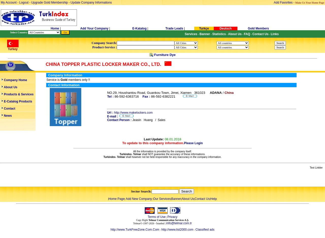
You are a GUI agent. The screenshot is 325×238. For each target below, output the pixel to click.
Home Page (116, 199)
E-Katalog (139, 28)
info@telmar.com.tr (179, 223)
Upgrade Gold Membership (50, 2)
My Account (9, 2)
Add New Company (139, 199)
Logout (24, 2)
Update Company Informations (91, 2)
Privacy (172, 217)
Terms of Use (157, 217)
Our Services (162, 199)
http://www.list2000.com (177, 229)
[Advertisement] (60, 178)
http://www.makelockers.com (133, 112)
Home (55, 28)
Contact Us (202, 199)
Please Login (193, 143)
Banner (176, 199)
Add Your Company (94, 28)
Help (213, 199)
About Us (188, 199)
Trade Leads (174, 28)
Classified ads (205, 229)
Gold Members (258, 28)
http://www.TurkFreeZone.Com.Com (134, 229)
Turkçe (204, 28)
